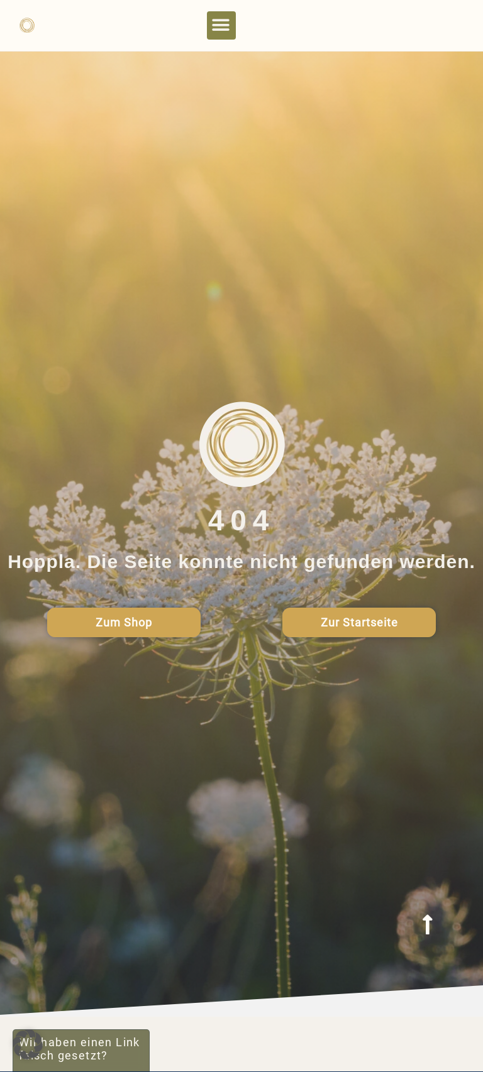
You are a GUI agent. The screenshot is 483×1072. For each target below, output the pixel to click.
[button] (221, 25)
